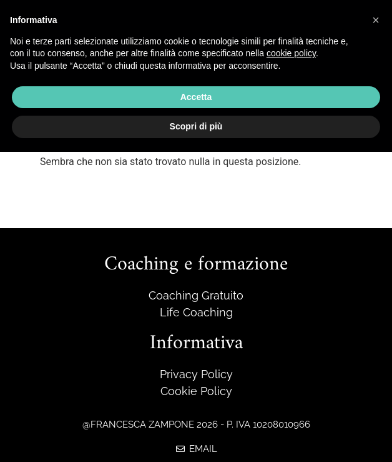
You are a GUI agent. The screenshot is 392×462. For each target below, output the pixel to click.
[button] (376, 20)
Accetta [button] (196, 97)
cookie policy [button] (291, 53)
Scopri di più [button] (196, 126)
